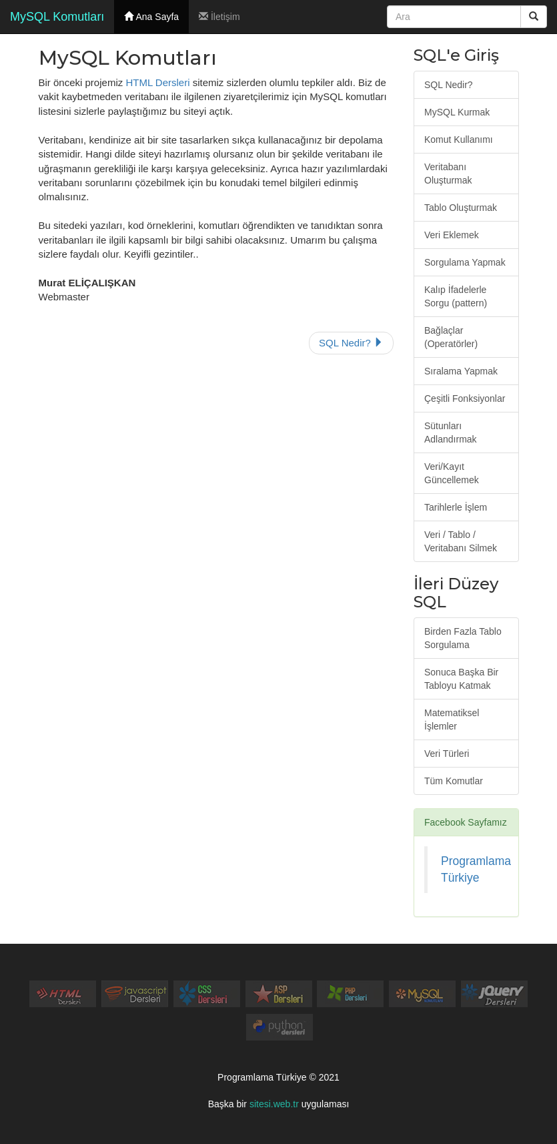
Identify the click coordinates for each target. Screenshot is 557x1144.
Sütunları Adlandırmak (450, 432)
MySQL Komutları (57, 16)
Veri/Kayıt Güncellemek (451, 473)
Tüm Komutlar (453, 781)
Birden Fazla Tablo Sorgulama (463, 638)
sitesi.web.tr (274, 1104)
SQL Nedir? (351, 342)
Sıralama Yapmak (461, 371)
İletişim (219, 16)
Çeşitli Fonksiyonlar (464, 398)
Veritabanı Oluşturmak (448, 174)
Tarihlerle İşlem (455, 507)
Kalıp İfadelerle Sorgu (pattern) (455, 296)
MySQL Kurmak (457, 112)
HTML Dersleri (157, 82)
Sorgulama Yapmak (465, 262)
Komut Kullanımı (458, 139)
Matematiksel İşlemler (451, 719)
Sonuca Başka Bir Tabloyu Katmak (461, 679)
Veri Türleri (446, 753)
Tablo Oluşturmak (460, 207)
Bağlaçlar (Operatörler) (451, 337)
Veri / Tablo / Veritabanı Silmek (460, 541)
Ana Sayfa (151, 16)
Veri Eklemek (451, 235)
